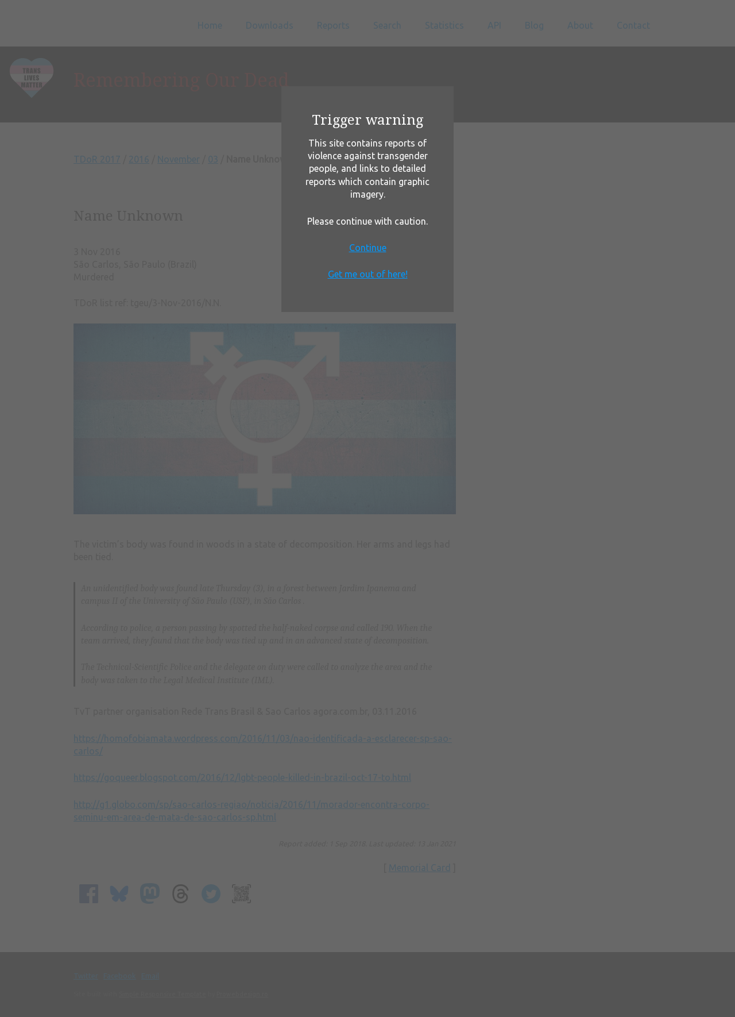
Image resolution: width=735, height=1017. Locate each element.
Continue (367, 247)
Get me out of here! (368, 274)
